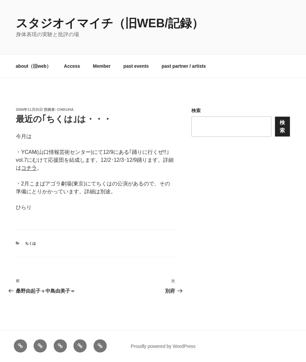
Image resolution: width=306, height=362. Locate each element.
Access (72, 66)
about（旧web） (33, 66)
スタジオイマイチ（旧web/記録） (110, 23)
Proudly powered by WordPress (163, 346)
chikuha (65, 109)
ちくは (30, 243)
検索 (196, 110)
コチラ (29, 168)
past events (136, 66)
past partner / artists (184, 66)
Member (102, 66)
